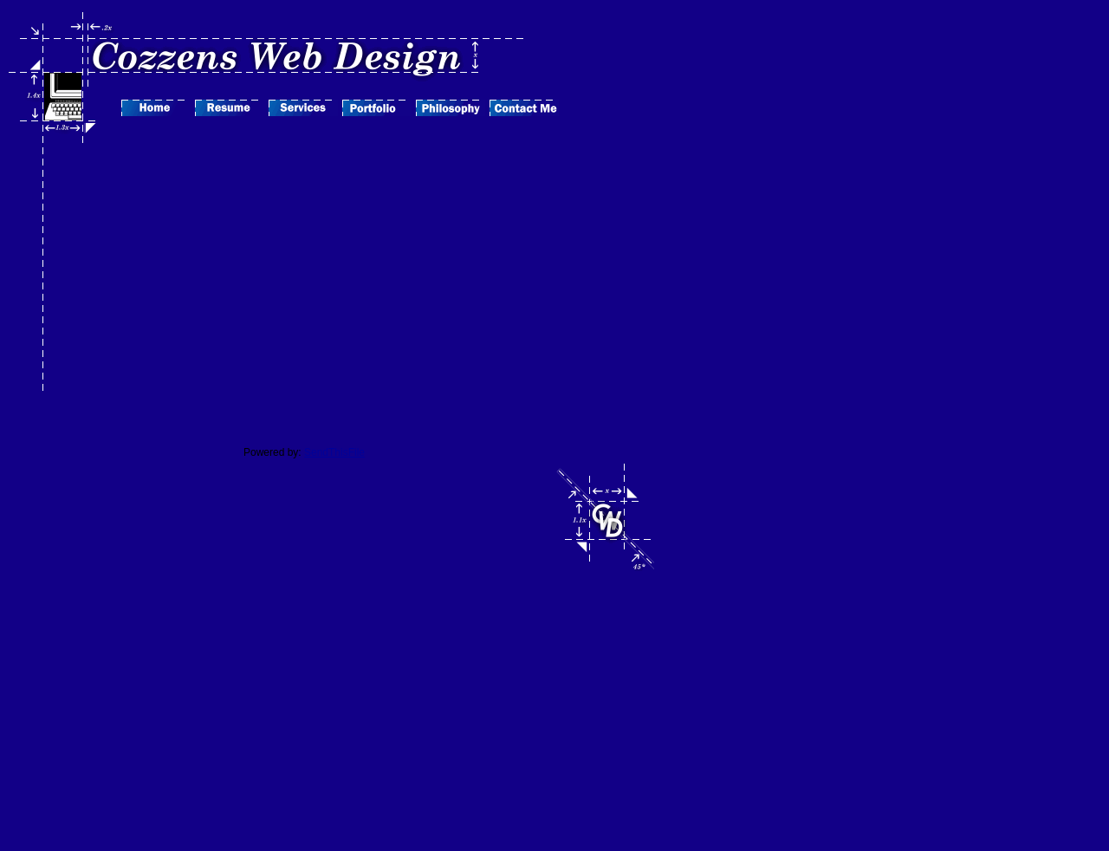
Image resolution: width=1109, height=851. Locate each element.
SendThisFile (334, 452)
